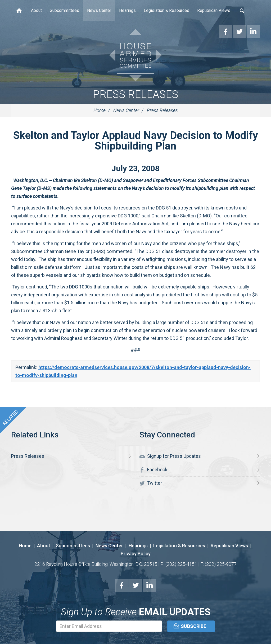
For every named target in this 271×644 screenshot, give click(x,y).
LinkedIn (149, 585)
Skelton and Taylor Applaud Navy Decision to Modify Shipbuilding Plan (135, 140)
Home (19, 10)
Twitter (150, 483)
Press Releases (135, 94)
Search (242, 10)
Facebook (153, 470)
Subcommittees (64, 10)
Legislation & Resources (166, 10)
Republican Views (213, 10)
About (36, 10)
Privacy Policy (136, 553)
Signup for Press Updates (170, 456)
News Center (99, 10)
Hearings (127, 10)
